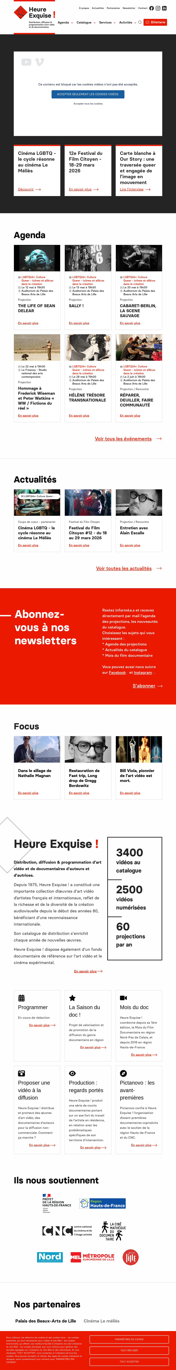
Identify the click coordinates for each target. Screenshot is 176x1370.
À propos (84, 8)
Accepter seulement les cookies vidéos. (88, 94)
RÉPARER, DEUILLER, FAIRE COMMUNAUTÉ (136, 400)
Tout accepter (129, 1361)
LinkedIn (164, 8)
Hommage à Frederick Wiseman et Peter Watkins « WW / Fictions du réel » (36, 398)
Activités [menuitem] (125, 22)
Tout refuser (129, 1350)
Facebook (151, 8)
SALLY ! (76, 305)
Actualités (98, 8)
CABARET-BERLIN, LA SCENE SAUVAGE (138, 310)
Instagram (158, 8)
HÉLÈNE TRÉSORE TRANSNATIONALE (87, 398)
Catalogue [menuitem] (84, 22)
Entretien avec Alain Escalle (134, 530)
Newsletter (129, 8)
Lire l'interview (132, 189)
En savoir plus (80, 189)
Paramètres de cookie (129, 1339)
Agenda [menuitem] (63, 22)
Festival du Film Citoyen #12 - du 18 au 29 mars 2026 (88, 532)
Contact (142, 8)
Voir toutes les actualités (124, 568)
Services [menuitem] (105, 22)
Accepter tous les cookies (88, 103)
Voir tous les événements (123, 439)
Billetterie (158, 22)
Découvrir (26, 189)
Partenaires (113, 8)
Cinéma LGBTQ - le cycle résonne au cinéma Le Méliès (36, 532)
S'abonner (144, 686)
